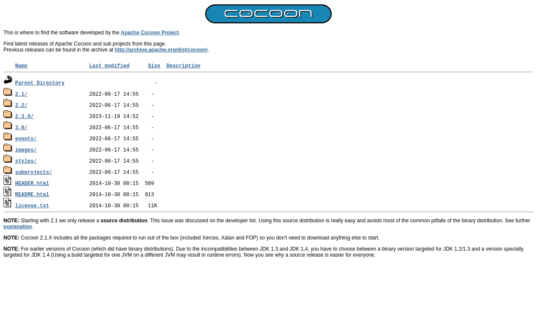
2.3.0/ (24, 116)
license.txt (32, 205)
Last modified (109, 65)
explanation (17, 227)
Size (154, 65)
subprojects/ (33, 172)
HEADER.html (32, 183)
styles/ (25, 160)
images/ (25, 149)
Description (183, 65)
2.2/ (21, 105)
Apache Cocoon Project (150, 33)
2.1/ (21, 93)
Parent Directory (39, 82)
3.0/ (21, 127)
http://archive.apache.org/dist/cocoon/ (161, 50)
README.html (32, 194)
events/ (25, 138)
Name (21, 65)
